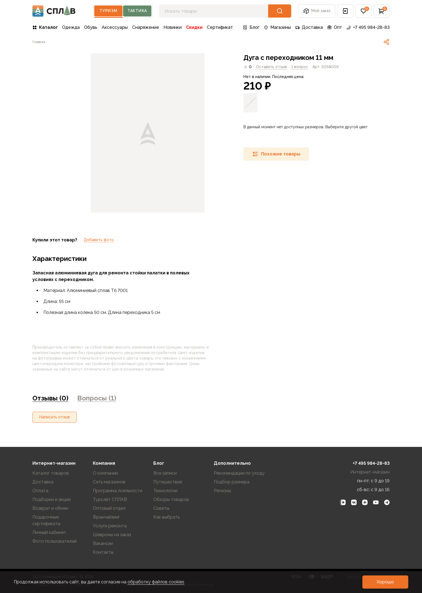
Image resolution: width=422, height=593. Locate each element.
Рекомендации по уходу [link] (239, 473)
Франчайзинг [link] (106, 517)
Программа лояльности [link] (117, 490)
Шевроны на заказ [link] (112, 534)
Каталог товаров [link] (50, 473)
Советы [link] (161, 508)
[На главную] (54, 11)
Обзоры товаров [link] (171, 499)
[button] (345, 11)
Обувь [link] (90, 27)
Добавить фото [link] (99, 240)
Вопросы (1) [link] (96, 398)
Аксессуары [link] (115, 27)
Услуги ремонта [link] (110, 525)
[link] (38, 42)
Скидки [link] (194, 27)
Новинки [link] (172, 27)
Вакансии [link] (103, 543)
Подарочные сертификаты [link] (46, 520)
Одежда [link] (71, 27)
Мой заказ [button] (316, 11)
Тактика (137, 11)
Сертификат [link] (220, 27)
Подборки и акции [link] (51, 499)
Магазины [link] (277, 27)
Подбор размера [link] (231, 482)
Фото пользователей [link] (54, 541)
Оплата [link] (40, 490)
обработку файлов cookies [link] (155, 581)
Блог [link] (251, 27)
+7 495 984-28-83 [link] (368, 27)
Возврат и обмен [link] (50, 508)
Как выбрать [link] (166, 517)
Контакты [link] (103, 552)
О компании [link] (105, 473)
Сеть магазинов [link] (109, 482)
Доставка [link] (309, 27)
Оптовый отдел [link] (109, 508)
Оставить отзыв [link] (271, 67)
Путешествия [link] (167, 482)
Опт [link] (334, 27)
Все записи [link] (165, 473)
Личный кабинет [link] (49, 532)
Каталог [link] (45, 27)
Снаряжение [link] (145, 27)
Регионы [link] (222, 490)
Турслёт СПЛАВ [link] (110, 499)
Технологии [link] (165, 490)
